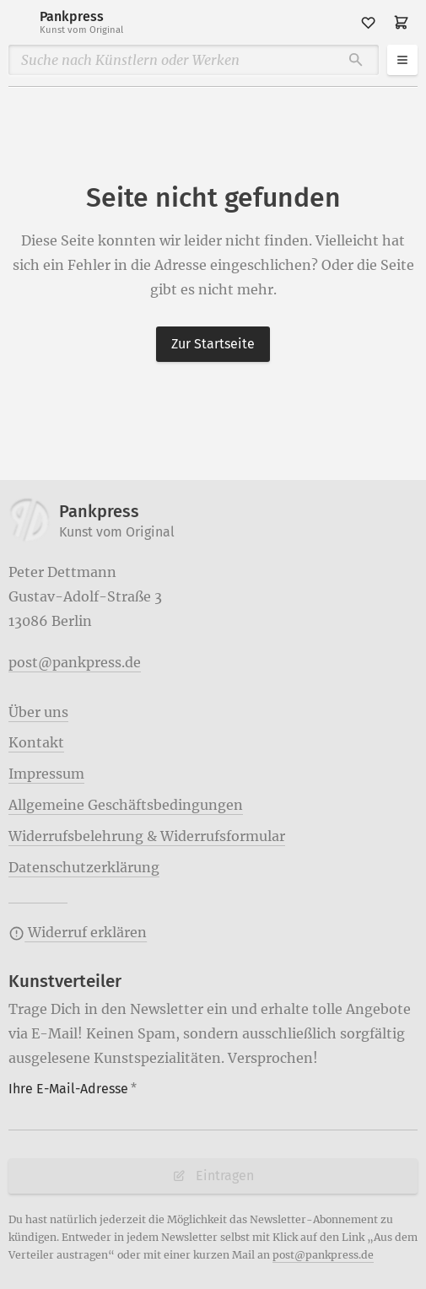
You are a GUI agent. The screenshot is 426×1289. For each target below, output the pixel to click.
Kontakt (36, 742)
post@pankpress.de (74, 662)
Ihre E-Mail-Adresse (72, 1089)
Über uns (38, 712)
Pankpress (81, 22)
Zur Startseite (213, 344)
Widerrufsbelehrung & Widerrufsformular (146, 836)
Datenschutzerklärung (83, 867)
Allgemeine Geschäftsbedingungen (125, 804)
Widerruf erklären (77, 932)
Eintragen (212, 1176)
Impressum (46, 773)
